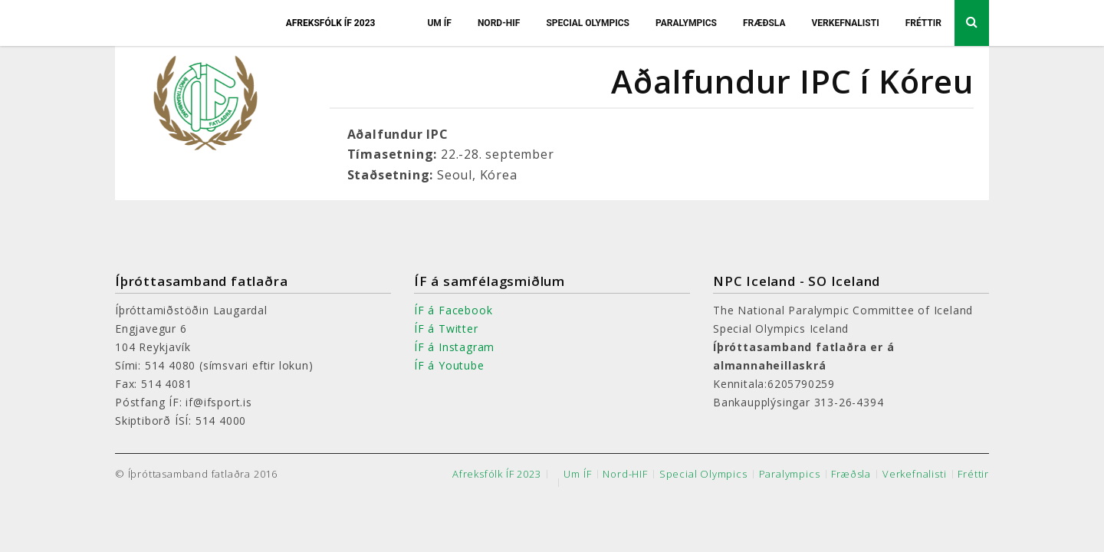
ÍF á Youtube (449, 365)
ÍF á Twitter (446, 328)
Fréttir (923, 23)
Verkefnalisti (845, 23)
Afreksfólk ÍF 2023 (331, 23)
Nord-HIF (499, 23)
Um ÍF (439, 23)
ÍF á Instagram (454, 347)
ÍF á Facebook (453, 310)
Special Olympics (587, 23)
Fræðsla (764, 23)
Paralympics (686, 23)
